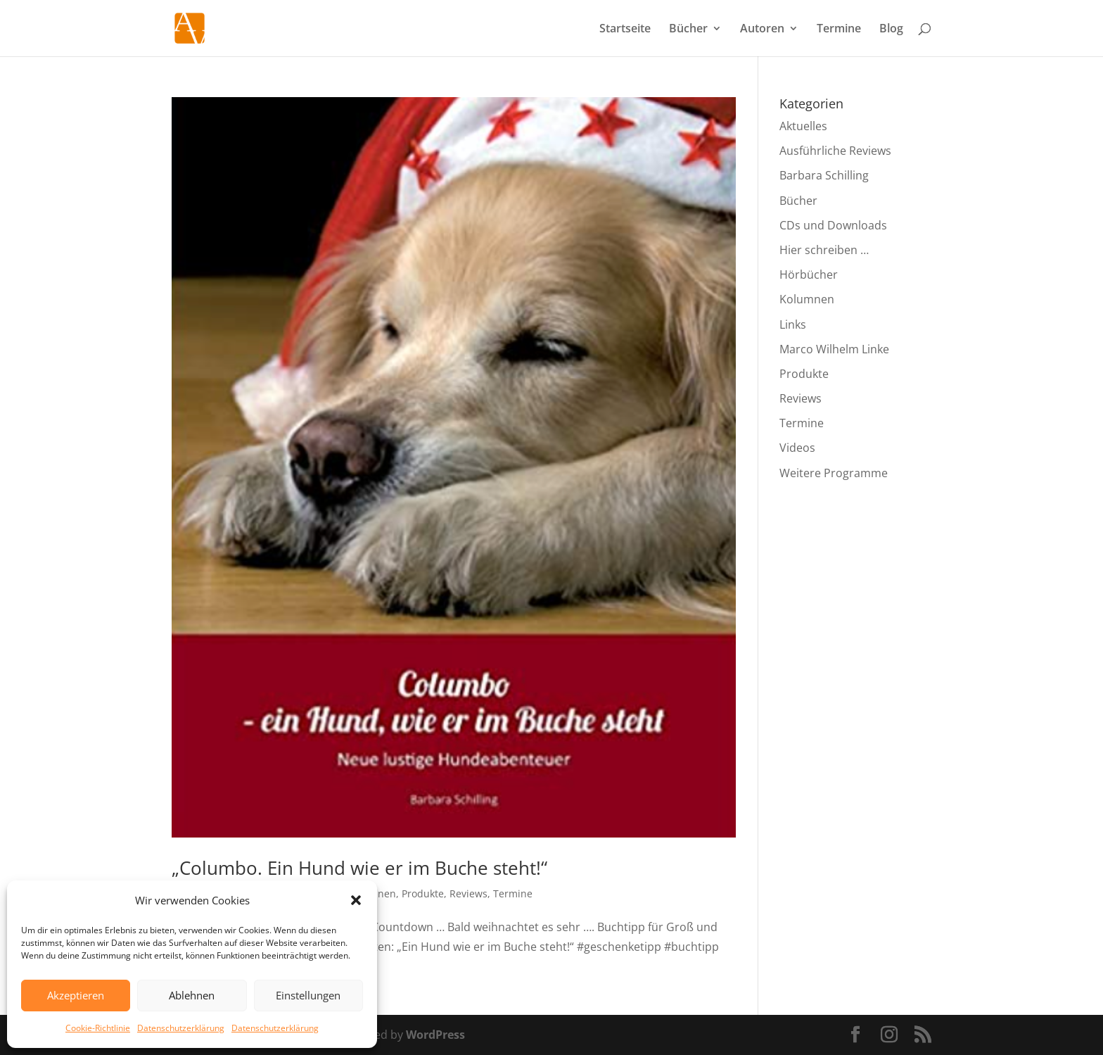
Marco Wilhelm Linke (834, 349)
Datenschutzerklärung (180, 1028)
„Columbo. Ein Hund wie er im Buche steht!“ (359, 867)
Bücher (688, 29)
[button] (356, 900)
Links (792, 324)
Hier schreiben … (824, 250)
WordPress (435, 1034)
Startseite (625, 29)
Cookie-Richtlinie (97, 1028)
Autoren (762, 29)
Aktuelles (803, 126)
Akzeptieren (75, 995)
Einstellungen (308, 995)
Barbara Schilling (824, 175)
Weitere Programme (833, 473)
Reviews (468, 893)
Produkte (423, 893)
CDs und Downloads (833, 225)
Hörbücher (808, 274)
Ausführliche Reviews (835, 150)
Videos (797, 447)
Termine (839, 29)
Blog (891, 29)
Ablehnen (192, 995)
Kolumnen (806, 299)
